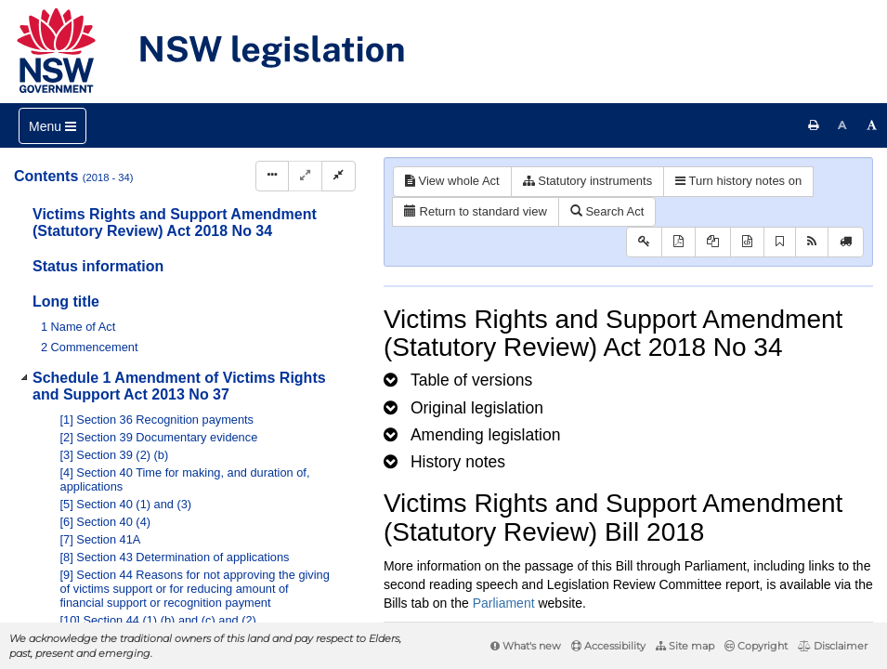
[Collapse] (338, 176)
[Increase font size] (872, 125)
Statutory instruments (587, 181)
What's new (525, 645)
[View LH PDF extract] (713, 242)
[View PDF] (678, 242)
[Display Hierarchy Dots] (272, 176)
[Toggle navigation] (52, 126)
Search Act (607, 211)
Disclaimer (832, 645)
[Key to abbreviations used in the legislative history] (644, 242)
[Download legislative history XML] (747, 242)
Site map (685, 645)
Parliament (504, 603)
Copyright (756, 645)
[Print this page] (813, 125)
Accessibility (608, 645)
